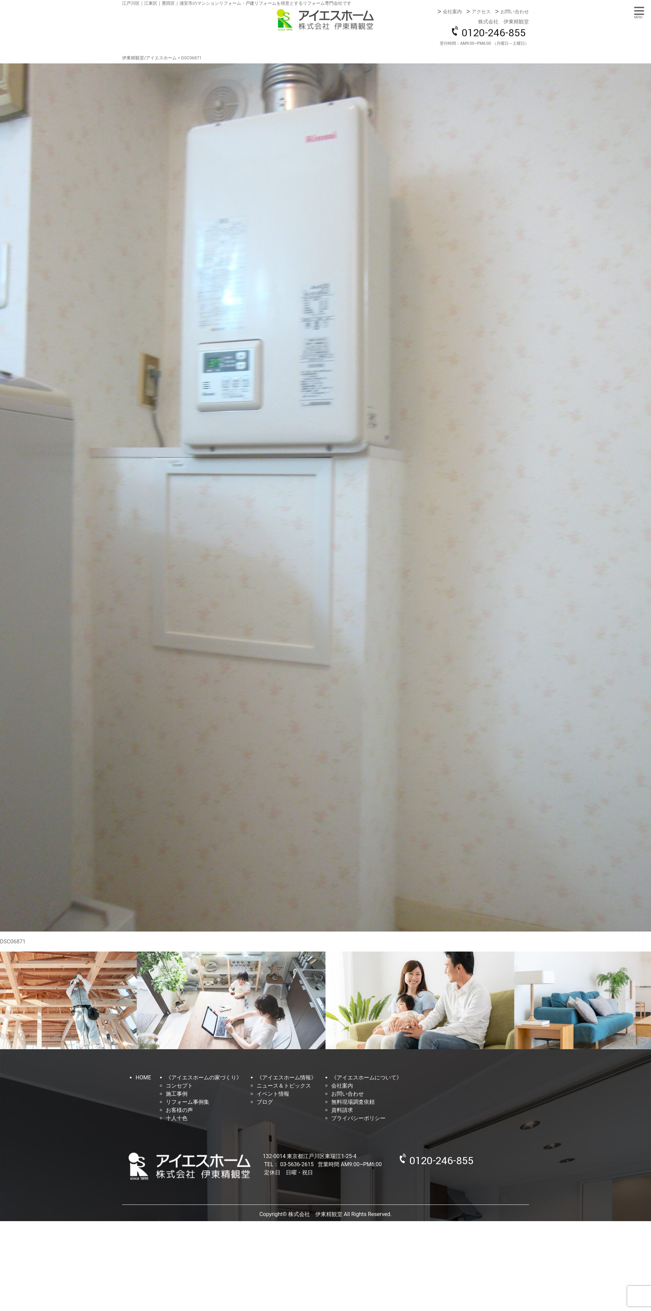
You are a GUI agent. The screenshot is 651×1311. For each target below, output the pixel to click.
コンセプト (179, 1085)
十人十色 (177, 1118)
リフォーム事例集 (187, 1102)
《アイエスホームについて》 (366, 1077)
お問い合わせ (514, 11)
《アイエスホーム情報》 (286, 1077)
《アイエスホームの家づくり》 (204, 1077)
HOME (143, 1077)
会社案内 (452, 11)
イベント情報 (273, 1094)
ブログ (265, 1102)
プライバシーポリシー (358, 1118)
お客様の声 (179, 1110)
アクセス (481, 11)
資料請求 (342, 1110)
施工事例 (177, 1094)
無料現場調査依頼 (353, 1102)
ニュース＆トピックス (284, 1085)
